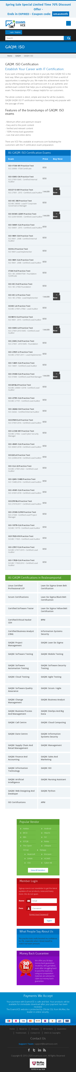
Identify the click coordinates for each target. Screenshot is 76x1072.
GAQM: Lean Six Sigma (52, 642)
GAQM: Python (48, 790)
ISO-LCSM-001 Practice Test (21, 431)
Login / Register (15, 32)
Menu (68, 23)
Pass (21, 908)
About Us (23, 1029)
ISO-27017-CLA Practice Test (21, 547)
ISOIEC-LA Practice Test (19, 306)
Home (9, 56)
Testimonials (21, 1033)
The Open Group (27, 847)
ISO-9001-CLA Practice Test (21, 260)
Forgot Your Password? (38, 914)
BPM (43, 619)
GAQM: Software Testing (20, 654)
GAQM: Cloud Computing (53, 722)
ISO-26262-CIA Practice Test (21, 409)
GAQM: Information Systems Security (51, 735)
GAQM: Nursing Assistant (53, 779)
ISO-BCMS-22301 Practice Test (22, 214)
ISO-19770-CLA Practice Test (21, 525)
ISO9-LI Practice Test (18, 249)
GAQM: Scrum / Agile (51, 688)
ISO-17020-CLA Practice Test (21, 560)
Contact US (35, 1033)
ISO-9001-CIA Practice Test (20, 236)
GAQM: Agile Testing (51, 676)
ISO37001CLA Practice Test (20, 420)
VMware (47, 845)
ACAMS (47, 858)
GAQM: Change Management (15, 701)
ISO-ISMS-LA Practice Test (20, 328)
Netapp (43, 850)
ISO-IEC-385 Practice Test (20, 200)
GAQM (18, 56)
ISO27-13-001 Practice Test (20, 189)
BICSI (25, 833)
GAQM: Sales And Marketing (49, 758)
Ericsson (47, 854)
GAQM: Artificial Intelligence (16, 781)
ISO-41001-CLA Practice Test (21, 490)
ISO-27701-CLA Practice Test (21, 398)
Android (47, 828)
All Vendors (48, 1029)
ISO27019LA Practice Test (20, 501)
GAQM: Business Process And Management (20, 712)
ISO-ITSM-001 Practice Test (21, 165)
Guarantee (61, 1029)
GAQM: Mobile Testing (52, 654)
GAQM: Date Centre (18, 733)
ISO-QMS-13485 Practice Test (22, 479)
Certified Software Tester (21, 608)
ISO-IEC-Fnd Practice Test (20, 284)
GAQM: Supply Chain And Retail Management (20, 746)
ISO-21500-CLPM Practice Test (22, 512)
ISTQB (25, 841)
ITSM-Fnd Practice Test (19, 271)
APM (43, 802)
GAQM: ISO (46, 768)
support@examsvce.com (46, 1043)
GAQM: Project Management (15, 644)
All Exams (35, 1029)
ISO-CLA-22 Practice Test (20, 466)
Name (21, 900)
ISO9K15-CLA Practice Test (20, 317)
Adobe (26, 828)
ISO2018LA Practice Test (19, 385)
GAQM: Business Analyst (53, 699)
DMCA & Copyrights (52, 1033)
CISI (29, 862)
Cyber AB (48, 862)
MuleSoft (31, 854)
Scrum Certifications (18, 597)
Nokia (46, 841)
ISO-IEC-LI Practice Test (19, 295)
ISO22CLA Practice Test (19, 455)
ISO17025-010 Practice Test (20, 536)
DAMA (30, 858)
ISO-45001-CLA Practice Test (21, 444)
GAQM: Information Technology (18, 769)
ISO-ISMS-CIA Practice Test (21, 176)
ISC (45, 837)
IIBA (24, 837)
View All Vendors (38, 870)
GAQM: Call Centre (17, 722)
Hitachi (47, 833)
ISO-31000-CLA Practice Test (21, 374)
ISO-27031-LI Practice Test (20, 352)
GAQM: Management (51, 745)
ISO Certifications (17, 802)
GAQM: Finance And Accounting (17, 758)
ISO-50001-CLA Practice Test (21, 225)
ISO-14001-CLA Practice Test (21, 363)
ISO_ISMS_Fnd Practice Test (21, 341)
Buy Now (56, 191)
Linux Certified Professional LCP (16, 587)
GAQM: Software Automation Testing (18, 667)
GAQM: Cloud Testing (18, 676)
